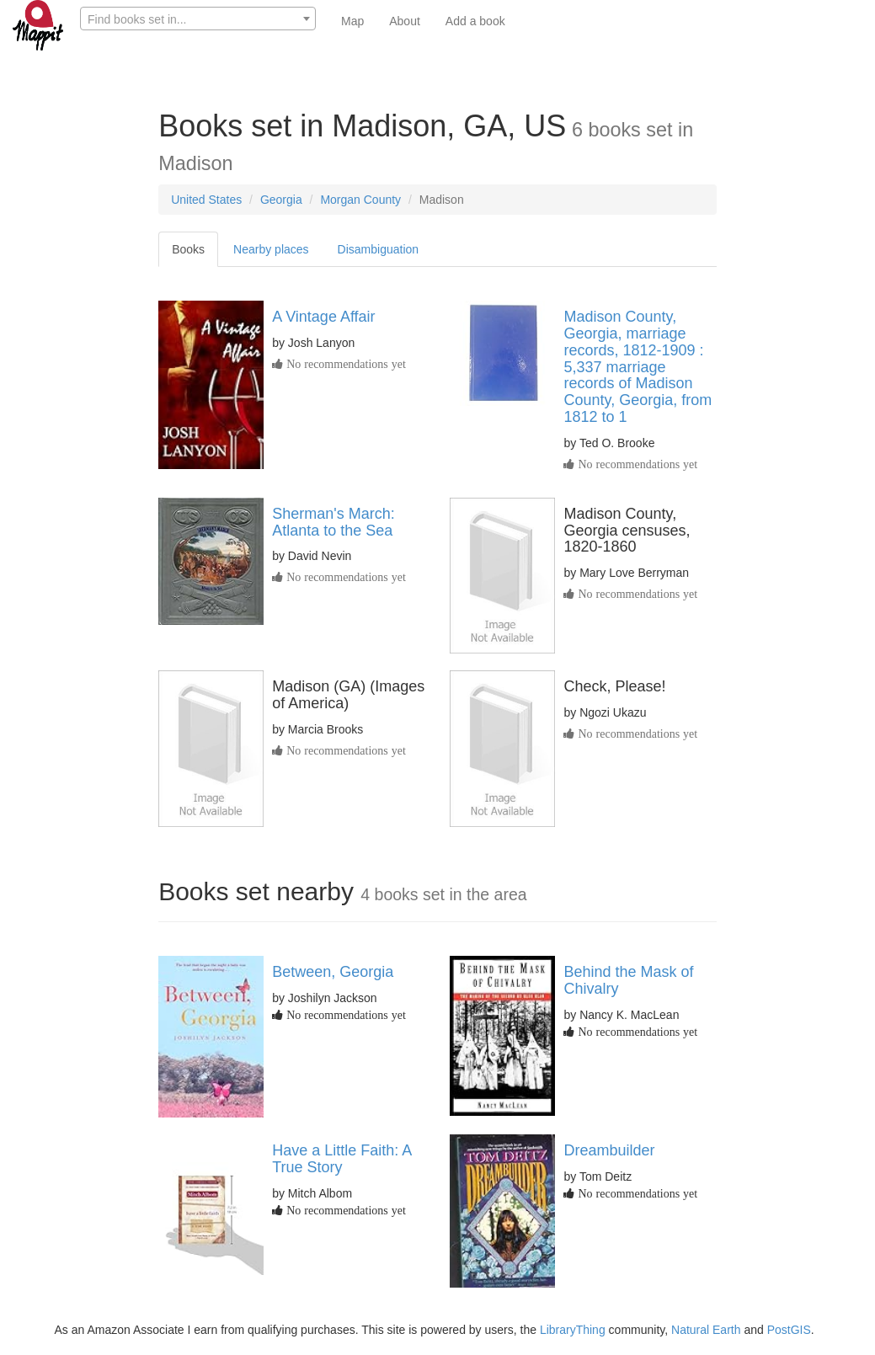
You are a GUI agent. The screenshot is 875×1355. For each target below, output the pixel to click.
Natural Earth (705, 1329)
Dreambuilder (608, 1150)
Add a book (475, 21)
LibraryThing (573, 1329)
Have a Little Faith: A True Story (341, 1159)
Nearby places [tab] (271, 249)
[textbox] (198, 19)
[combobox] (198, 18)
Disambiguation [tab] (378, 249)
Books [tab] (188, 249)
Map (352, 21)
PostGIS (789, 1329)
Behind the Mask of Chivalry (628, 980)
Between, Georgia (332, 971)
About (404, 21)
